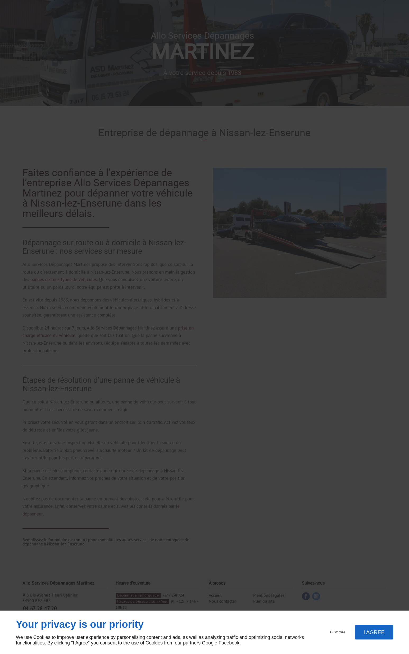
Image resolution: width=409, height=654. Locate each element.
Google (209, 643)
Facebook (229, 643)
